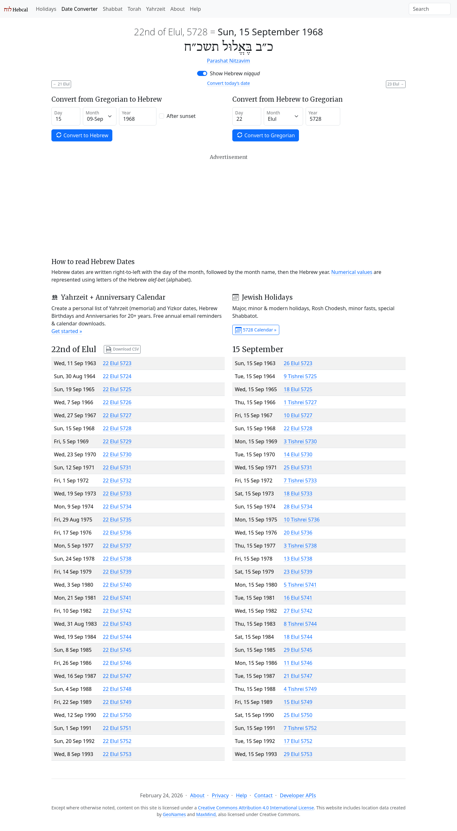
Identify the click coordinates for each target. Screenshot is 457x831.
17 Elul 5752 (298, 741)
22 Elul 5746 (117, 662)
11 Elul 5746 (298, 662)
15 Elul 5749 (298, 701)
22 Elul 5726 (117, 402)
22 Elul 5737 (117, 545)
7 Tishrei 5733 (300, 480)
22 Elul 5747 (117, 675)
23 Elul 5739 (298, 571)
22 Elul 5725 (117, 389)
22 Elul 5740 (117, 584)
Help (195, 8)
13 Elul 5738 (298, 558)
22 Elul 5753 (117, 754)
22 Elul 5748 (117, 688)
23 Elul (395, 84)
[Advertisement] (228, 205)
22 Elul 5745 (117, 649)
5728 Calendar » (255, 330)
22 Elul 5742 (117, 610)
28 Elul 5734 (298, 506)
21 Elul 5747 (298, 675)
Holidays (46, 8)
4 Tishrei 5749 (300, 688)
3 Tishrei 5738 (300, 545)
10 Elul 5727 (298, 415)
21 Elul (61, 84)
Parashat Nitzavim (228, 60)
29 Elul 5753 (298, 754)
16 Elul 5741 (298, 597)
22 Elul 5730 (117, 454)
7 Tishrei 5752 (300, 728)
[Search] (430, 9)
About (177, 8)
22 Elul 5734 (117, 506)
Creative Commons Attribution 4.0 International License (256, 808)
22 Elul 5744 (117, 636)
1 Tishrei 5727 (300, 402)
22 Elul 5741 (117, 597)
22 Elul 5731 (117, 467)
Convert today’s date (228, 83)
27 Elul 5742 (298, 610)
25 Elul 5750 (298, 715)
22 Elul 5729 (117, 441)
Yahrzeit (155, 8)
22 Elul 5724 (117, 376)
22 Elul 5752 (117, 741)
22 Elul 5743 (117, 623)
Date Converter (79, 8)
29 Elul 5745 (298, 649)
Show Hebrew (235, 73)
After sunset (181, 115)
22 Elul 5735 (117, 519)
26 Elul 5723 (298, 363)
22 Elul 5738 (117, 558)
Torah (134, 8)
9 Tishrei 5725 (300, 376)
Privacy (220, 795)
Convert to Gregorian (265, 135)
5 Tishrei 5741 (300, 584)
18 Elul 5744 (298, 636)
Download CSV (122, 349)
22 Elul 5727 (117, 415)
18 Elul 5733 (298, 493)
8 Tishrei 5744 (300, 623)
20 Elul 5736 (298, 532)
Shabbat (113, 8)
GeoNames (174, 814)
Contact (263, 795)
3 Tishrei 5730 (300, 441)
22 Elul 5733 (117, 493)
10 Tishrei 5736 (302, 519)
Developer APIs (298, 795)
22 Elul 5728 (117, 428)
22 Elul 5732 (117, 480)
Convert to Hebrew (82, 135)
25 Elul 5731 (298, 467)
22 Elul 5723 (117, 363)
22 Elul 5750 (117, 715)
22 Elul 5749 (117, 701)
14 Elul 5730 (298, 454)
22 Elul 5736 (117, 532)
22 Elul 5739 (117, 571)
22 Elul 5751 (117, 728)
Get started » (66, 331)
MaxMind (206, 814)
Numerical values (352, 272)
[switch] (202, 73)
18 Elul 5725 (298, 389)
